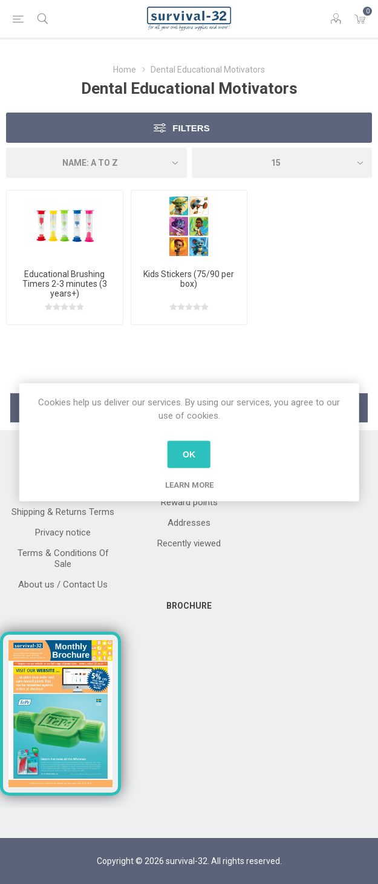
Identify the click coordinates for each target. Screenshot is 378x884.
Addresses (189, 522)
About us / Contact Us (63, 584)
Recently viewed (189, 543)
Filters (190, 128)
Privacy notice (63, 532)
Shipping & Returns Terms (62, 511)
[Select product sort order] (96, 163)
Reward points (189, 502)
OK (189, 454)
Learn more (189, 484)
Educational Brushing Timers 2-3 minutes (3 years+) (64, 283)
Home (124, 69)
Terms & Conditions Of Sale (63, 558)
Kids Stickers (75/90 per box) (188, 279)
